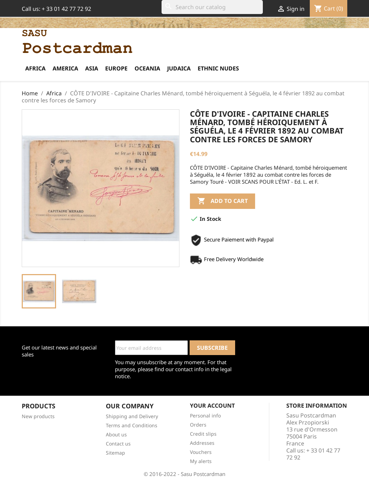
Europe (116, 68)
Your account (212, 405)
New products (38, 416)
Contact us (118, 443)
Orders (198, 424)
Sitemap (115, 452)
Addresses (202, 443)
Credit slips (203, 433)
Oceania (147, 68)
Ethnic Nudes (218, 68)
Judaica (179, 68)
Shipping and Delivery (132, 416)
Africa (35, 68)
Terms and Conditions (131, 425)
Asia (91, 68)
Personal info (205, 415)
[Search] (212, 7)
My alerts (201, 461)
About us (116, 434)
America (65, 68)
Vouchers (201, 452)
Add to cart (222, 201)
